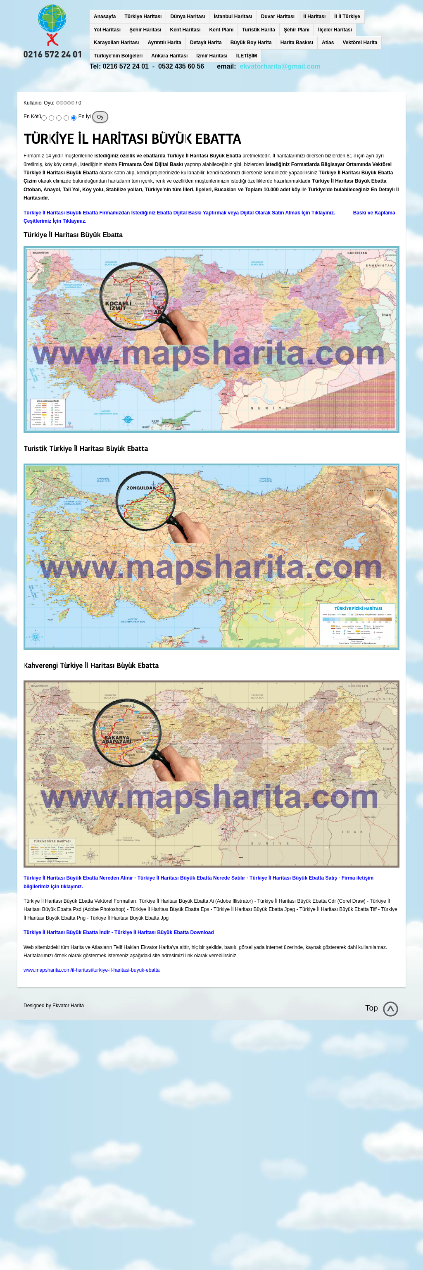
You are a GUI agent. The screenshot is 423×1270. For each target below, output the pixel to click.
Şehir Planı (296, 30)
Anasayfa (105, 16)
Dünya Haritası (187, 16)
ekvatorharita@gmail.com (280, 66)
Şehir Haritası (145, 30)
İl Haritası (314, 16)
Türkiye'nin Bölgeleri (118, 56)
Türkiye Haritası (143, 16)
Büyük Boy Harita (251, 42)
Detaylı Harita (206, 42)
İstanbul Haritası (233, 16)
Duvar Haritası (278, 16)
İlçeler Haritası (335, 30)
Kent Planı (221, 30)
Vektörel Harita (359, 42)
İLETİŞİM (246, 56)
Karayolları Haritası (116, 42)
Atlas (328, 42)
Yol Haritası (107, 30)
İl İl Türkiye (347, 16)
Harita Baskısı (296, 42)
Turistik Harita (258, 30)
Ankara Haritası (169, 56)
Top (371, 1008)
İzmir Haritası (211, 56)
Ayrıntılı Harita (164, 42)
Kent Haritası (185, 30)
